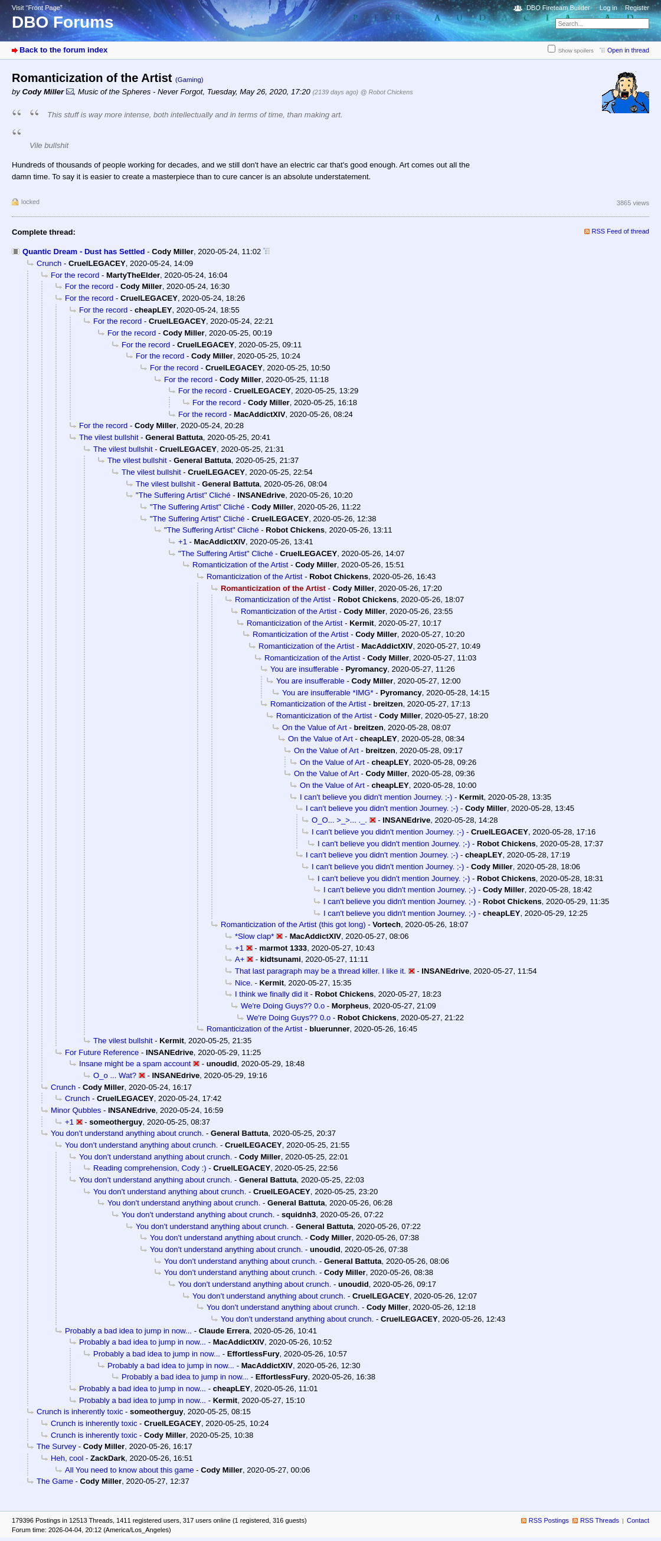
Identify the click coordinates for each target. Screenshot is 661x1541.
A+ (239, 959)
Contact (638, 1520)
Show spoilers (576, 50)
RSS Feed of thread (621, 231)
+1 (182, 541)
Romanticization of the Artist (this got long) (293, 924)
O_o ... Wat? (114, 1075)
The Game (55, 1481)
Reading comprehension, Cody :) (150, 1168)
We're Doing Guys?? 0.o (283, 1005)
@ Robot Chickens (387, 92)
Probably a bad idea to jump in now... (128, 1330)
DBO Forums (63, 22)
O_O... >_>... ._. (339, 820)
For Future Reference (102, 1052)
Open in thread (628, 50)
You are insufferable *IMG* (328, 692)
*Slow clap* (254, 936)
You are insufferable (304, 669)
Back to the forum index (63, 49)
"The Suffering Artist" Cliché (183, 495)
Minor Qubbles (76, 1110)
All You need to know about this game (129, 1470)
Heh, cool (67, 1458)
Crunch (49, 263)
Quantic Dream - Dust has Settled (83, 251)
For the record (75, 275)
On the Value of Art (314, 727)
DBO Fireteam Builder (558, 7)
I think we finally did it (271, 994)
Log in (608, 7)
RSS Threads (599, 1520)
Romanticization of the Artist (240, 564)
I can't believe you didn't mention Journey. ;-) (376, 797)
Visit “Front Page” (37, 7)
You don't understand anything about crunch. (127, 1133)
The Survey (56, 1446)
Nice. (244, 982)
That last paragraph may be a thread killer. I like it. (320, 971)
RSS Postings (549, 1520)
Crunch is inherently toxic (80, 1411)
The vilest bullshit (109, 437)
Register (637, 7)
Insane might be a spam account (135, 1063)
